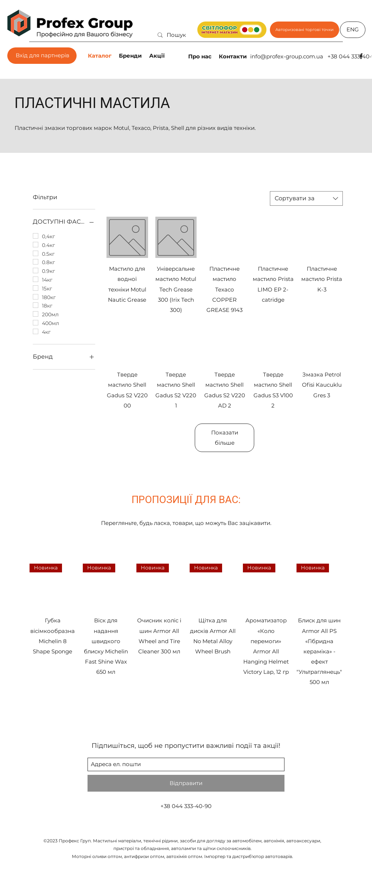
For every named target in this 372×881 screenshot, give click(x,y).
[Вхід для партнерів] (42, 55)
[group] (186, 625)
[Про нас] (200, 56)
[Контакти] (233, 56)
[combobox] (306, 198)
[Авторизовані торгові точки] (304, 30)
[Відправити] (186, 783)
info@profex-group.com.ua (286, 56)
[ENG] (352, 30)
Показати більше (224, 437)
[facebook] (361, 56)
